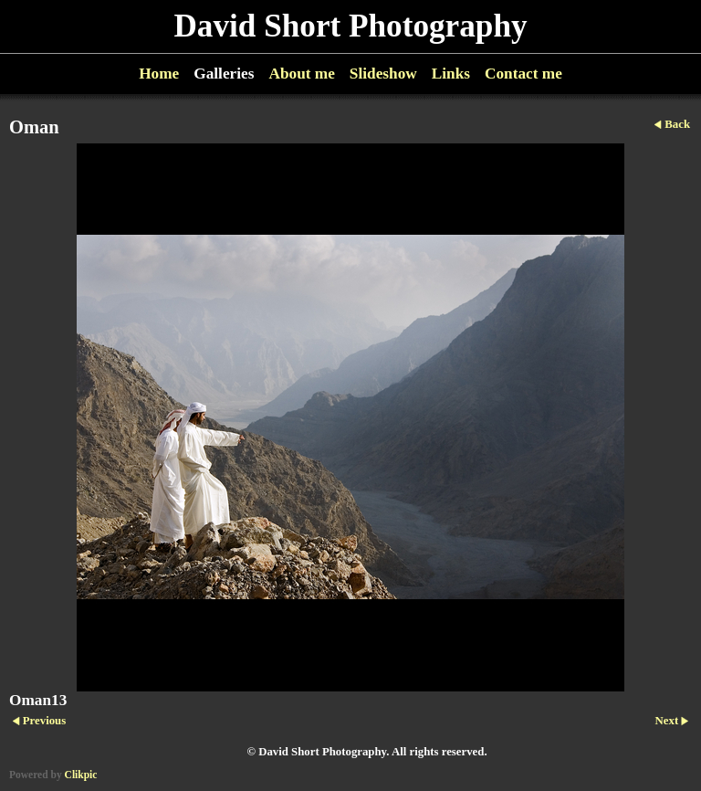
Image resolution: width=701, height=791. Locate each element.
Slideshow (383, 73)
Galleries (224, 73)
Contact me (523, 73)
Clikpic (81, 774)
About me (301, 73)
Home (159, 73)
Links (451, 73)
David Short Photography (350, 26)
